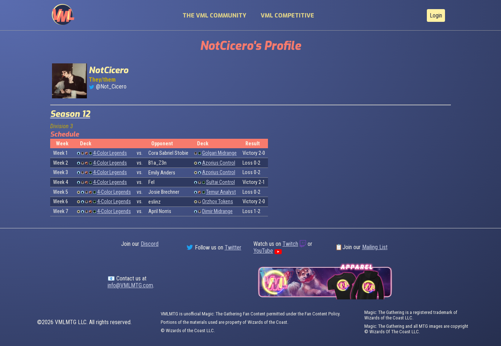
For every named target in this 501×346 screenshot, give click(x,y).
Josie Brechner (163, 192)
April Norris (159, 211)
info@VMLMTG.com (130, 285)
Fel (151, 182)
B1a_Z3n (157, 163)
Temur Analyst (221, 192)
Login (436, 15)
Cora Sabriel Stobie (168, 153)
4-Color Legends (110, 153)
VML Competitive (287, 15)
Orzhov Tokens (217, 201)
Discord (150, 243)
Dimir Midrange (217, 211)
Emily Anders (161, 173)
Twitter (233, 247)
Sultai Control (220, 182)
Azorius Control (218, 163)
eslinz (154, 202)
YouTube (263, 250)
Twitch (290, 243)
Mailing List (375, 247)
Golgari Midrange (219, 153)
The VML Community (214, 15)
